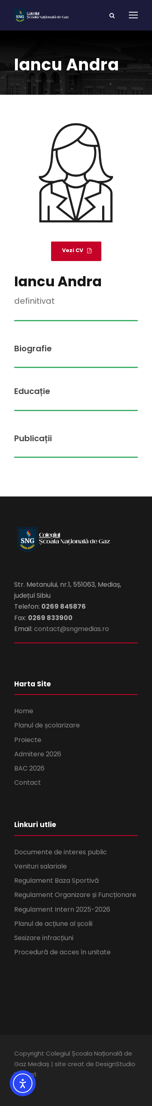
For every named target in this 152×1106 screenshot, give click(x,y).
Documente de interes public (60, 852)
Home (23, 711)
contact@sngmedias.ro (71, 629)
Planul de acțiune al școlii (53, 923)
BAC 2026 (29, 768)
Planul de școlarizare (47, 725)
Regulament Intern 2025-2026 (62, 909)
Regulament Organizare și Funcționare (75, 894)
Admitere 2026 (37, 754)
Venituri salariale (40, 866)
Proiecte (27, 740)
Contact (27, 782)
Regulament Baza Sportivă (56, 880)
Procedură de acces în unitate (62, 952)
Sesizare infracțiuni (43, 938)
